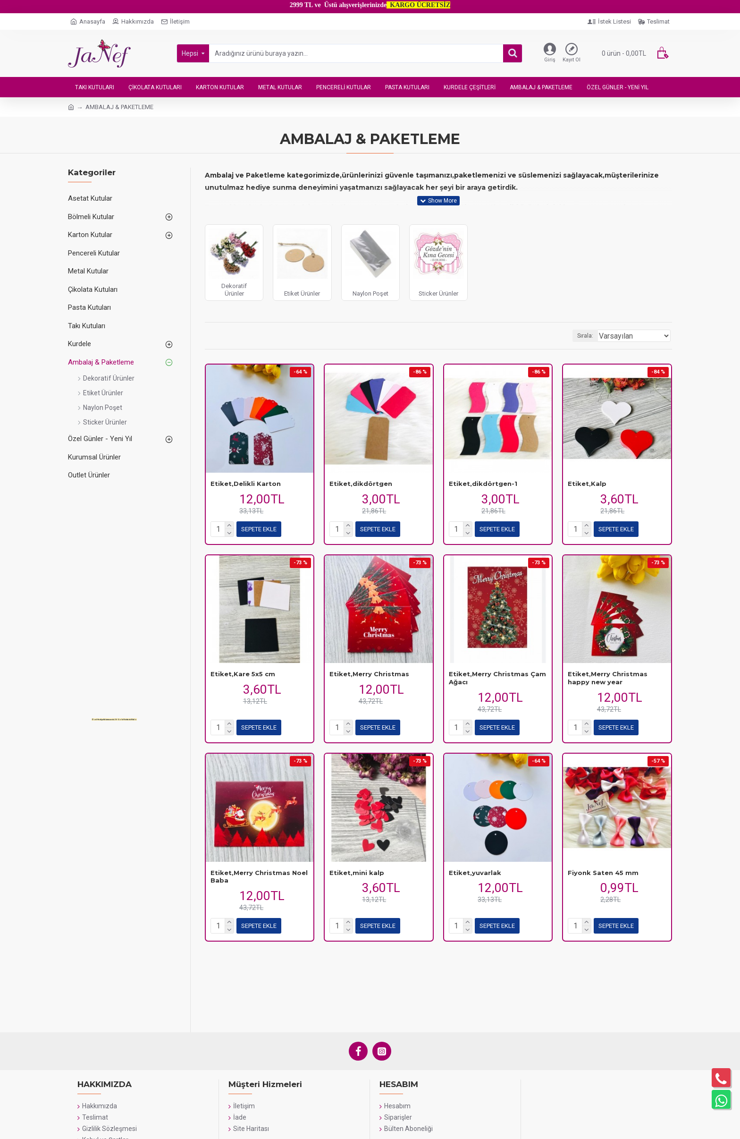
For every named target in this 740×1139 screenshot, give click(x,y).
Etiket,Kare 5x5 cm (242, 674)
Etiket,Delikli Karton (245, 483)
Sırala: (597, 335)
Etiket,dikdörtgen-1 (483, 483)
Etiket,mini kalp (356, 872)
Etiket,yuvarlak (475, 872)
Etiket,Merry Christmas (369, 674)
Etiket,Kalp (587, 483)
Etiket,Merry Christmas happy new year (608, 678)
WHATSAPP (255, 1118)
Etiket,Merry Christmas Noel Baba (259, 876)
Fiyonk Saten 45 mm (603, 872)
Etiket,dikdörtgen (360, 483)
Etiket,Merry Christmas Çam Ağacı (497, 678)
